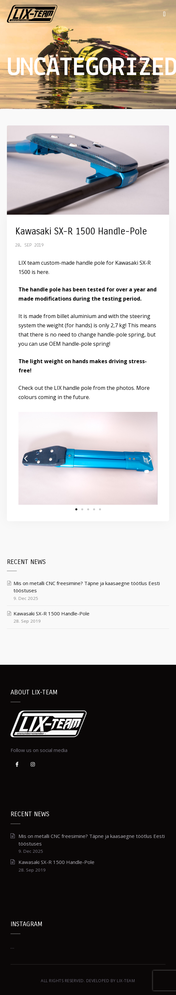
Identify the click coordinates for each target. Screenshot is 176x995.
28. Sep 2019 (29, 245)
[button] (76, 509)
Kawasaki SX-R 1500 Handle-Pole (81, 231)
